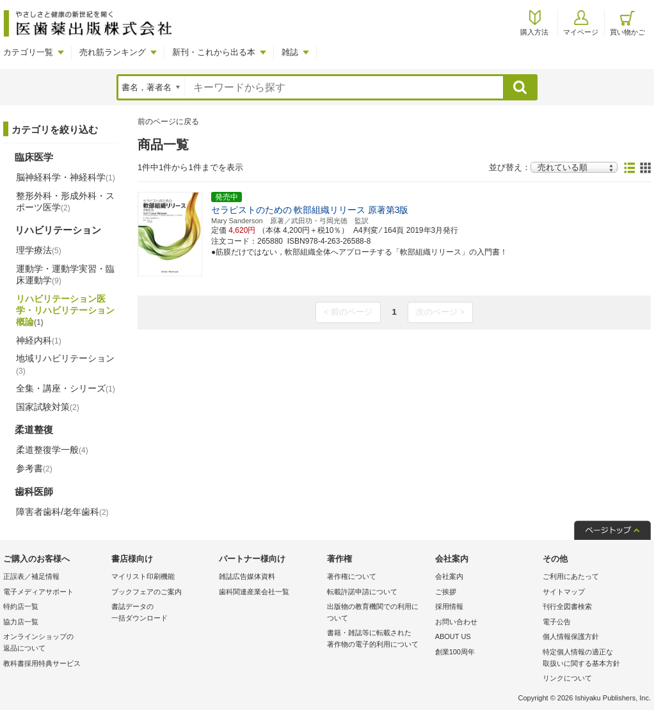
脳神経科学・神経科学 (65, 177)
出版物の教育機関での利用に (378, 613)
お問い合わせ (456, 622)
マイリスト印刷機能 (143, 576)
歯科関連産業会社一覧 (254, 592)
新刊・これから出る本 (213, 52)
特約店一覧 (20, 606)
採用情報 (449, 606)
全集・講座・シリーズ (65, 388)
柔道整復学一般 (52, 450)
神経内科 (38, 340)
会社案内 (449, 576)
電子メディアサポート (38, 592)
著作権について (351, 576)
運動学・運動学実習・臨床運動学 (65, 274)
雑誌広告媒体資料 (247, 576)
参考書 (34, 468)
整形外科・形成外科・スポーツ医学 (65, 201)
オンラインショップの (54, 643)
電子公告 (557, 622)
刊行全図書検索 (567, 606)
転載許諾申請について (362, 592)
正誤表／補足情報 (31, 576)
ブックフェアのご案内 (146, 592)
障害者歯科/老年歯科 (62, 512)
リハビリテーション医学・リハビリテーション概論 (65, 310)
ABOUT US (453, 636)
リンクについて (567, 678)
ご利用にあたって (571, 576)
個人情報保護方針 (571, 636)
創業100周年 (455, 652)
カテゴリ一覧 (28, 52)
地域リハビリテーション (65, 364)
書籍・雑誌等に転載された (378, 639)
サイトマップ (564, 592)
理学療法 (38, 250)
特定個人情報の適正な (593, 658)
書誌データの (162, 613)
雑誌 (290, 52)
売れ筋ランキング (112, 52)
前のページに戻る (168, 121)
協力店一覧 (20, 622)
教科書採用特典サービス (42, 663)
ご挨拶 (445, 592)
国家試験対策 (47, 407)
